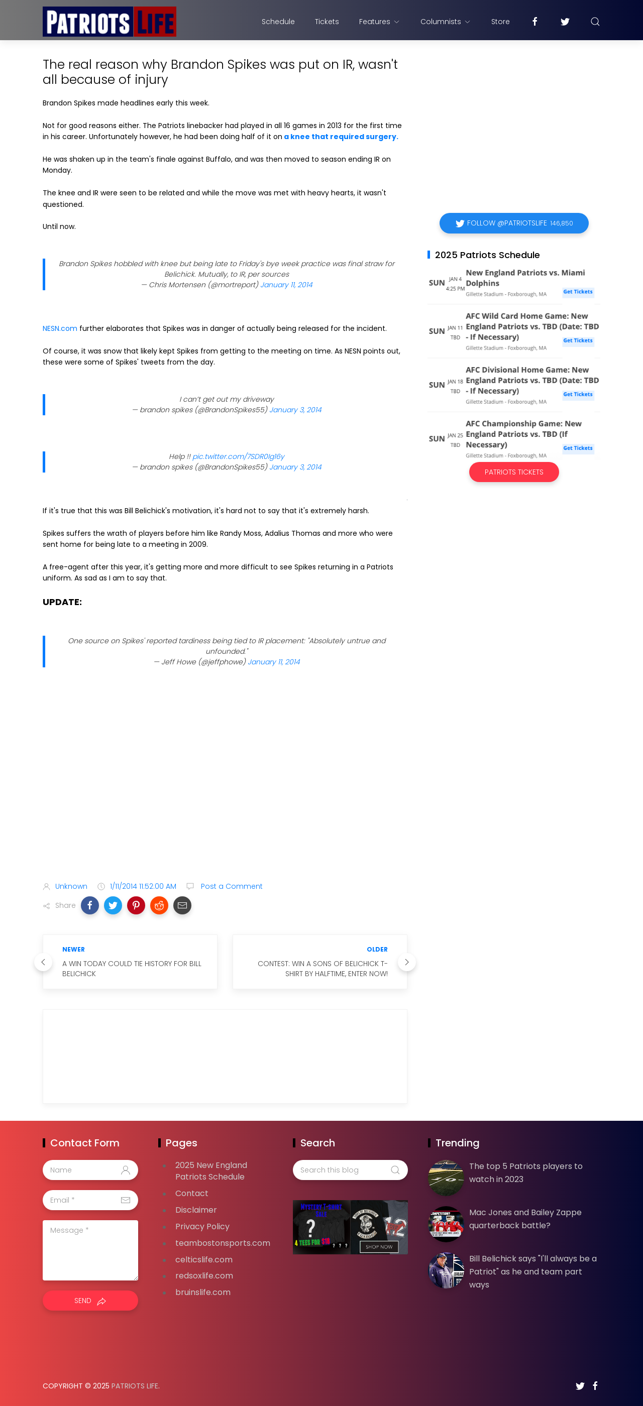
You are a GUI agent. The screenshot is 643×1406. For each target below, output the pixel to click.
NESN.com (60, 328)
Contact (191, 1193)
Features (379, 22)
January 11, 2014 (286, 285)
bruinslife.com (203, 1292)
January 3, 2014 (295, 410)
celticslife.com (204, 1259)
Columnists (445, 22)
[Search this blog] (350, 1170)
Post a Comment (231, 886)
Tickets (327, 22)
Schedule (278, 22)
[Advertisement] (225, 794)
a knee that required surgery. (341, 137)
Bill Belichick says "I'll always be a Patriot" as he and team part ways (533, 1271)
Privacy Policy (202, 1226)
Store (500, 22)
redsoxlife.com (204, 1275)
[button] (90, 905)
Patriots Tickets (514, 472)
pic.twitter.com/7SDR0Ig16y (238, 456)
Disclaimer (196, 1210)
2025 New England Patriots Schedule (211, 1171)
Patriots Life (135, 1386)
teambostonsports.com (222, 1243)
